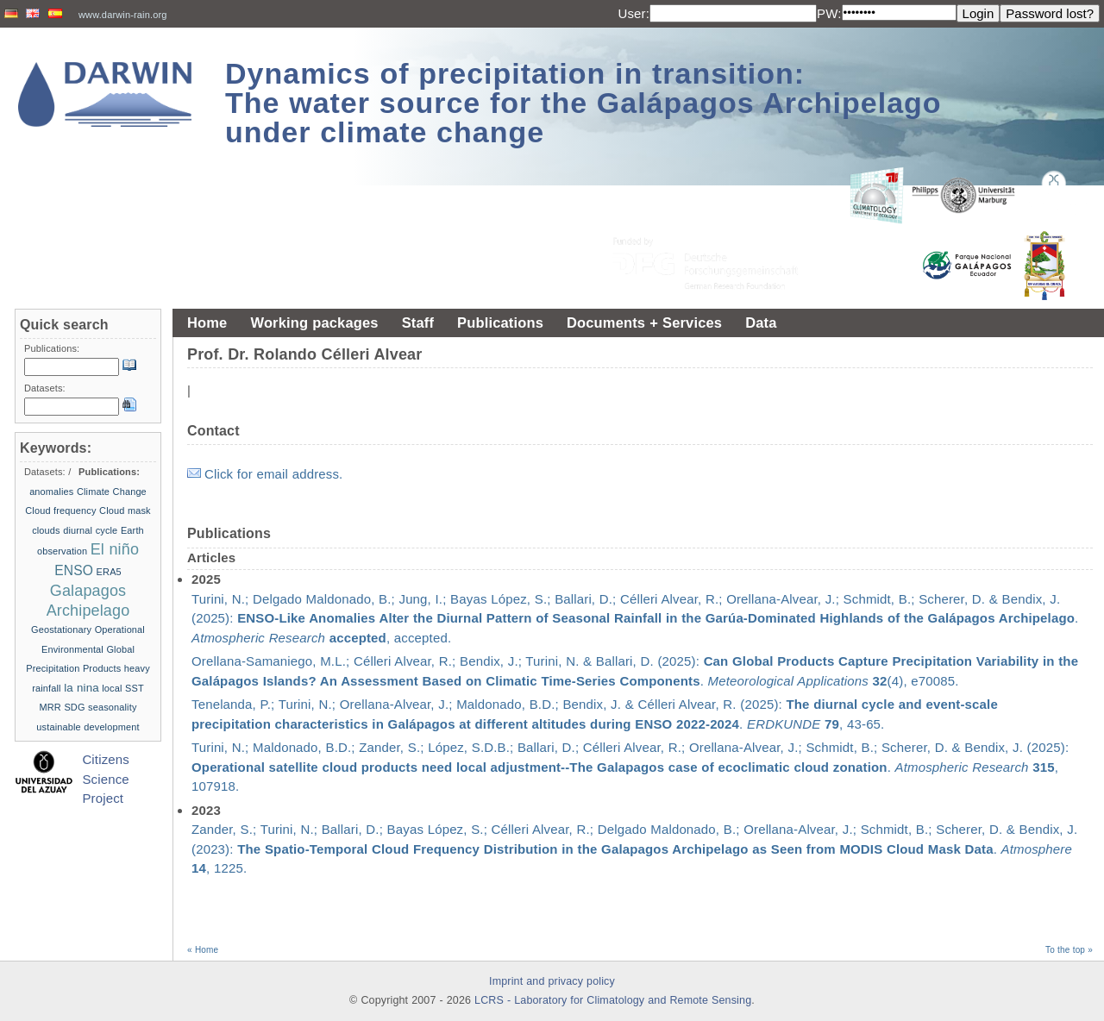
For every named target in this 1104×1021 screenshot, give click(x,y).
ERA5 (109, 572)
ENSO (73, 570)
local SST (123, 688)
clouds (46, 530)
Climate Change (112, 491)
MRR (49, 707)
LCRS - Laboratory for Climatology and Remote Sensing (612, 1000)
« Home (202, 950)
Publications (500, 322)
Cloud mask (125, 510)
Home (207, 322)
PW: (829, 13)
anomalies (51, 491)
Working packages (314, 322)
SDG (74, 707)
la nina (81, 687)
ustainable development (87, 727)
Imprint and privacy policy (552, 981)
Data (760, 322)
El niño (115, 549)
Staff (418, 322)
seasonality (112, 707)
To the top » (1069, 950)
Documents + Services (644, 322)
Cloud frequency (60, 510)
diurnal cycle (90, 530)
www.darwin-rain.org (122, 14)
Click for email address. (273, 474)
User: (633, 13)
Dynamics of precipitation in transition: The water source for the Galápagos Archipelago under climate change (583, 102)
